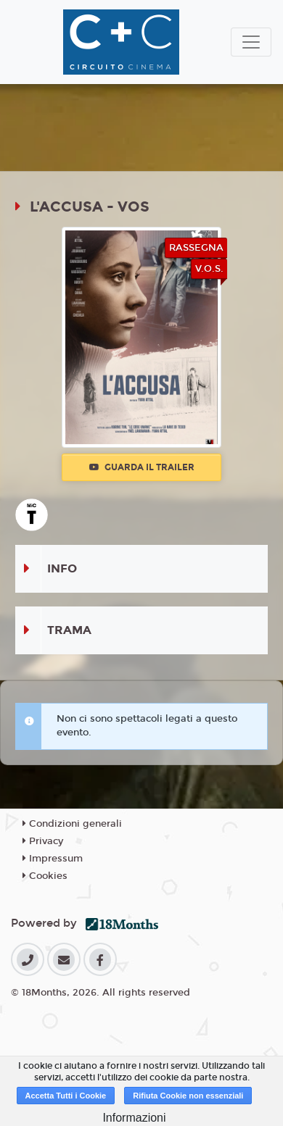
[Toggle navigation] (251, 42)
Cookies (44, 876)
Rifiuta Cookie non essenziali (188, 1095)
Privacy (42, 841)
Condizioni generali (72, 824)
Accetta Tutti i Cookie (66, 1095)
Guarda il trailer (141, 467)
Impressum (52, 858)
